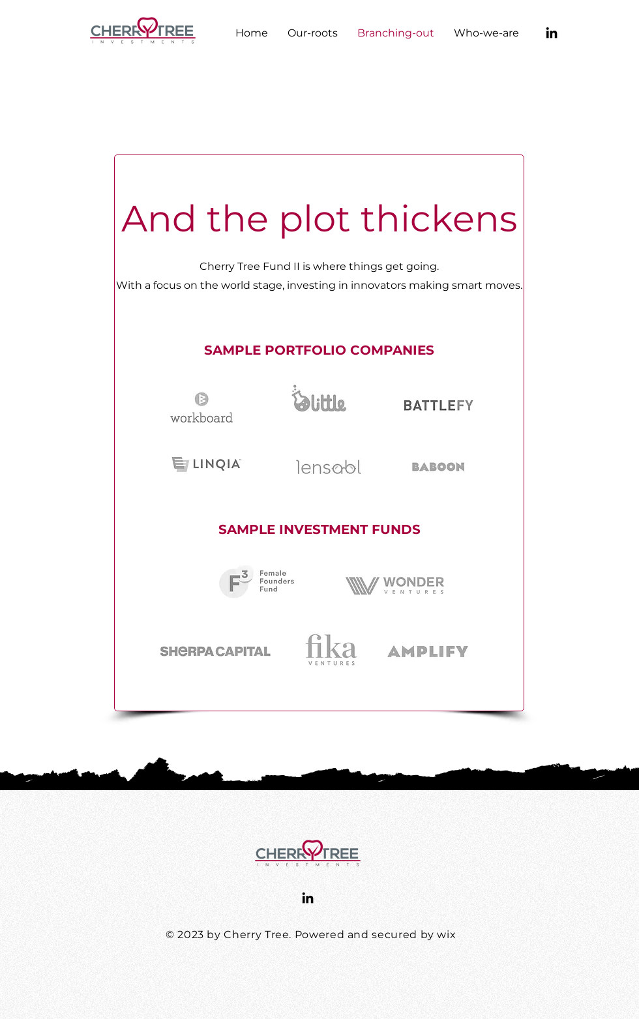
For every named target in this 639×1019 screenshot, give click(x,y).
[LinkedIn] (551, 32)
